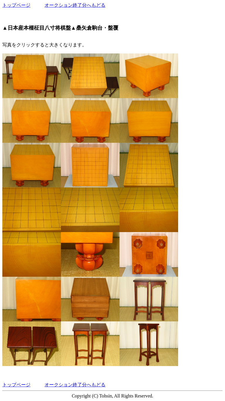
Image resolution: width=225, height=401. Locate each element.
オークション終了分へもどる (75, 5)
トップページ (16, 5)
